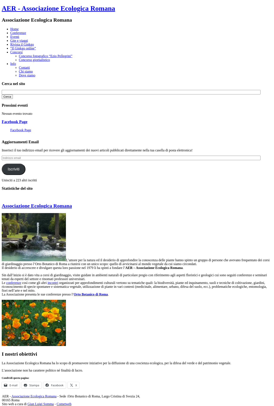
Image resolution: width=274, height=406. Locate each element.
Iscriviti (13, 169)
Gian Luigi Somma (41, 404)
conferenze (13, 283)
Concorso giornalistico (34, 60)
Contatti (24, 67)
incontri (53, 283)
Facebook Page (14, 121)
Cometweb (64, 404)
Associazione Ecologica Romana (37, 206)
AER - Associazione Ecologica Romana (58, 8)
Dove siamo (27, 75)
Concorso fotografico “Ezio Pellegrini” (45, 56)
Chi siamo (26, 71)
